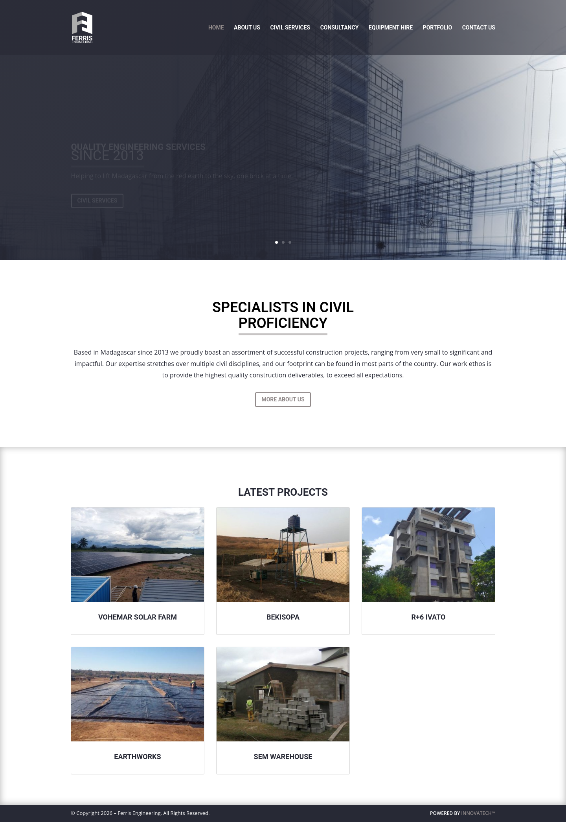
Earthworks (137, 756)
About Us (247, 28)
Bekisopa (283, 617)
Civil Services (290, 28)
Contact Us (478, 28)
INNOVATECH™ (478, 813)
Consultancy (339, 28)
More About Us (282, 399)
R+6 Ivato (429, 617)
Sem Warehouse (283, 756)
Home (216, 28)
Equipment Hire (391, 28)
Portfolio (437, 28)
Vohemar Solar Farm (137, 617)
